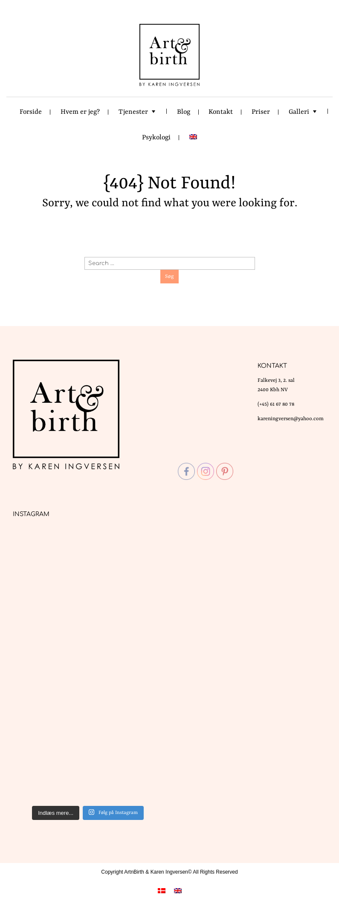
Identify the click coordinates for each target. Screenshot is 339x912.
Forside (31, 112)
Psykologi (156, 137)
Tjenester (133, 112)
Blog (183, 112)
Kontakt (221, 112)
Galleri (299, 112)
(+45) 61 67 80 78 (276, 404)
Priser (261, 112)
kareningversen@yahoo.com (291, 419)
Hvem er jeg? (80, 112)
